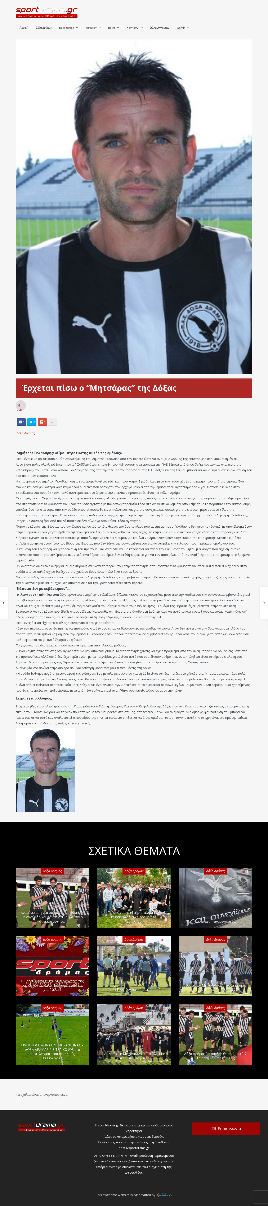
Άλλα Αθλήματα (159, 27)
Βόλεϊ (111, 27)
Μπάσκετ (91, 27)
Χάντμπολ (132, 27)
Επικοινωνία (229, 1128)
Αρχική (23, 27)
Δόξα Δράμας (44, 27)
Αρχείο (181, 27)
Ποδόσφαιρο (66, 27)
